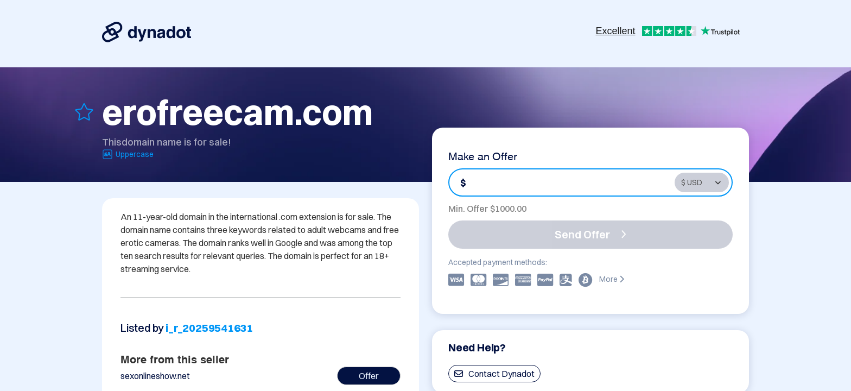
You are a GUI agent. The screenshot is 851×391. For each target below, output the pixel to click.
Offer (369, 375)
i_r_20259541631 (209, 328)
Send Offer (590, 234)
